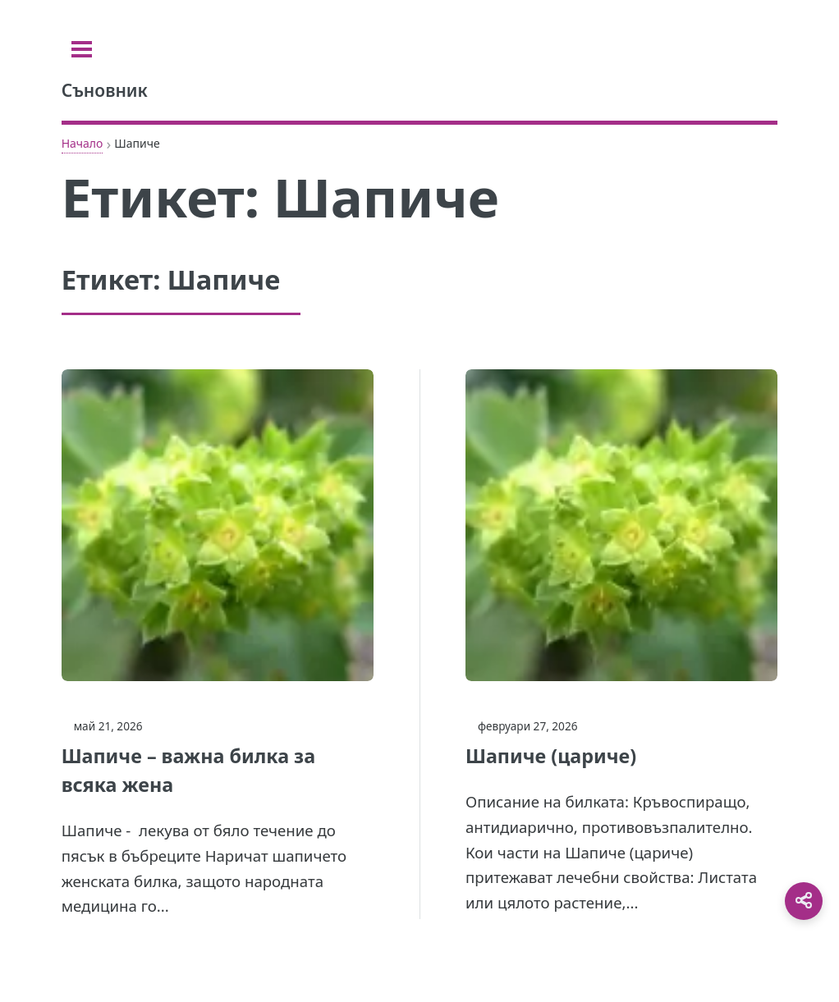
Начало (82, 143)
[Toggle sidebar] (81, 49)
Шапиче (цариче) (550, 756)
